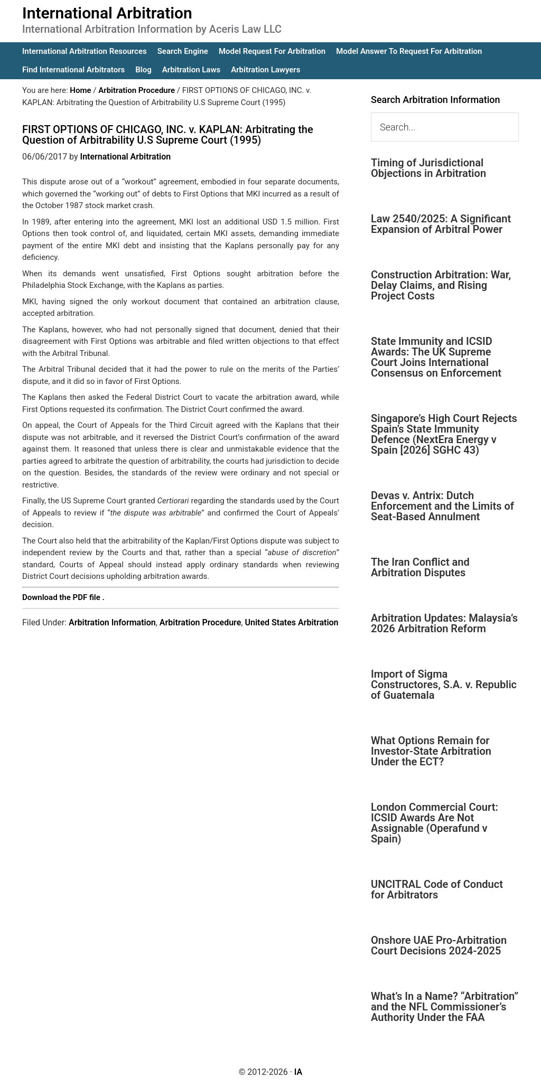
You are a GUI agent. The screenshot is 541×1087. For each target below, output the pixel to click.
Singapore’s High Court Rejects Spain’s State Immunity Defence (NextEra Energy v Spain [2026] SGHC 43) (444, 434)
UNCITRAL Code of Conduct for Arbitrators (437, 889)
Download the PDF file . (63, 597)
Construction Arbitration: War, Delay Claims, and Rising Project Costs (441, 285)
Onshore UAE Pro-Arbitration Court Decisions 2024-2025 (439, 945)
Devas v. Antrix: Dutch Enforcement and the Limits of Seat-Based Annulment (442, 506)
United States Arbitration (291, 622)
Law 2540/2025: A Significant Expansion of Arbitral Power (441, 224)
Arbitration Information (112, 622)
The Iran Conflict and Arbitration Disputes (420, 567)
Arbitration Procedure (200, 622)
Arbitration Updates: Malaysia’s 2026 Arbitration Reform (444, 623)
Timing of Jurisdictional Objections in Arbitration (428, 168)
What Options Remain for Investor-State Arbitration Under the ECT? (431, 751)
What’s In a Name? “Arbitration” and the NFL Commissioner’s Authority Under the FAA (444, 1007)
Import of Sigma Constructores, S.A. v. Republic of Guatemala (444, 684)
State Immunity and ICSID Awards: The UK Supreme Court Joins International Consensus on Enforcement (436, 357)
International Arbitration (107, 13)
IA (298, 1072)
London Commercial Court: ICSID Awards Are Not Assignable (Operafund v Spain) (434, 823)
